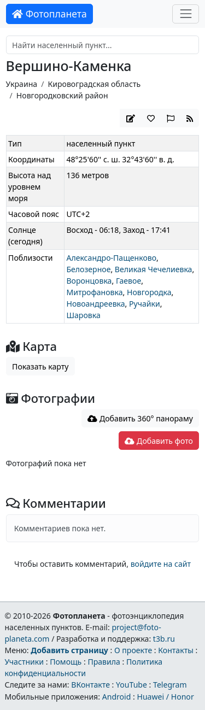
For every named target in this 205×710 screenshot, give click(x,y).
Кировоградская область (94, 84)
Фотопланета (49, 13)
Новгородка (149, 292)
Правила (103, 661)
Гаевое (128, 280)
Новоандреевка (95, 303)
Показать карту (40, 366)
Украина (22, 84)
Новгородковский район (62, 95)
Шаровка (83, 315)
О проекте (133, 650)
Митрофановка (94, 292)
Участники (24, 661)
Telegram (170, 684)
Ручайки (144, 303)
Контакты (176, 650)
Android (116, 696)
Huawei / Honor (165, 696)
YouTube (131, 684)
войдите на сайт (161, 564)
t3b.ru (164, 638)
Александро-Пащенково (111, 258)
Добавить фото (158, 441)
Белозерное (88, 269)
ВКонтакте (90, 684)
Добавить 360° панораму (140, 418)
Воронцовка (89, 280)
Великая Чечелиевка (153, 269)
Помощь (65, 661)
